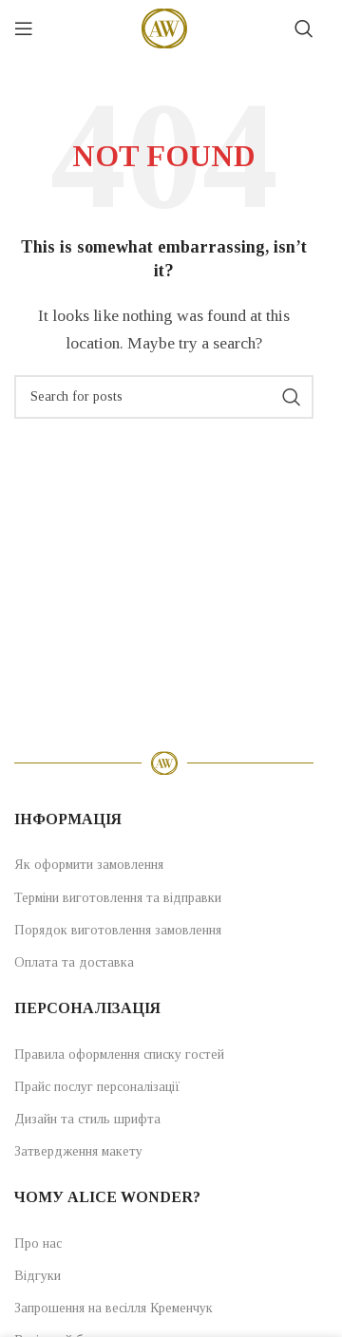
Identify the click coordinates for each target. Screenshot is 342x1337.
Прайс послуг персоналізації (97, 1087)
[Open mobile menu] (24, 28)
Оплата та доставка (74, 962)
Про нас (38, 1243)
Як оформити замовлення (88, 864)
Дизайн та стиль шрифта (87, 1119)
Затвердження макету (78, 1151)
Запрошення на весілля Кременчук (113, 1308)
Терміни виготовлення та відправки (117, 898)
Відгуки (37, 1276)
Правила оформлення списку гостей (119, 1054)
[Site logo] (164, 27)
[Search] (304, 28)
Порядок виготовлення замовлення (117, 930)
